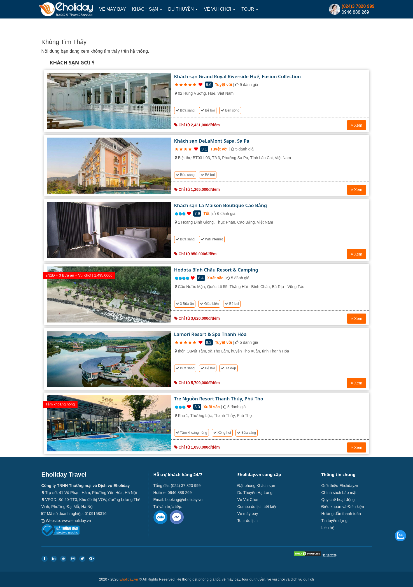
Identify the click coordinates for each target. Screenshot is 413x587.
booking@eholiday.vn (183, 499)
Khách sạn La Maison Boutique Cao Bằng (220, 205)
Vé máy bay (112, 9)
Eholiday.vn (129, 579)
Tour (249, 9)
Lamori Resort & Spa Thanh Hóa (210, 334)
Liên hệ (327, 527)
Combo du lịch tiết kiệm (258, 506)
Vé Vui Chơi (219, 9)
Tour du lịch (247, 520)
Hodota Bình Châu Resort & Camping (216, 269)
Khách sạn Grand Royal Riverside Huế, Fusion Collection (237, 76)
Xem (356, 125)
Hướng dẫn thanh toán (341, 513)
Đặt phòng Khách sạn (256, 485)
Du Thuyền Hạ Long (254, 492)
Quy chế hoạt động (338, 499)
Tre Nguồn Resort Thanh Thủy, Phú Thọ (218, 398)
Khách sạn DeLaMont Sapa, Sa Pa (211, 141)
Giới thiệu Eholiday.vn (340, 485)
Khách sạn (147, 9)
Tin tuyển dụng (334, 520)
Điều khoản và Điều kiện (342, 506)
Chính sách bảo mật (339, 492)
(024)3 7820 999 (358, 6)
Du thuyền (183, 9)
